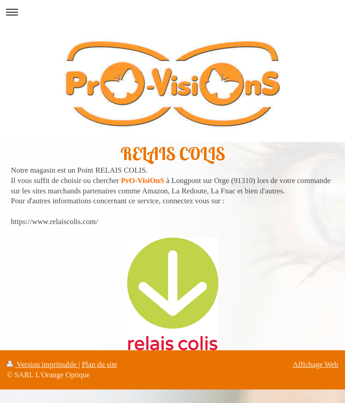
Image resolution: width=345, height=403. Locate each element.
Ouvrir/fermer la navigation (172, 12)
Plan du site (99, 364)
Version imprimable (42, 364)
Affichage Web (315, 364)
